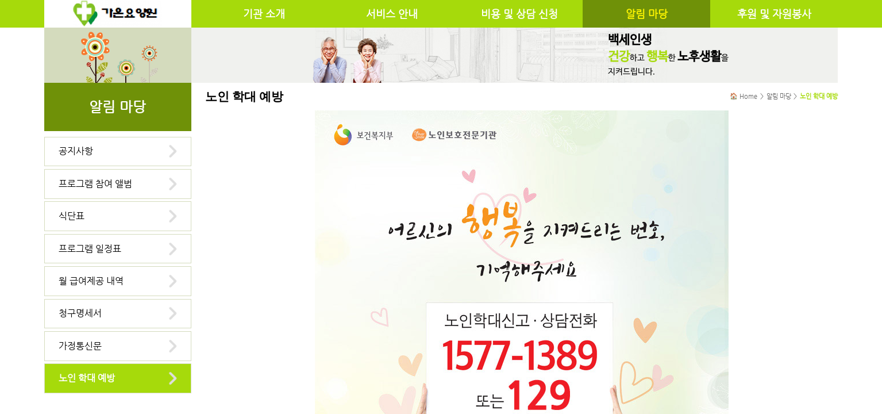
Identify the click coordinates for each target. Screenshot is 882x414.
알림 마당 (647, 14)
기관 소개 (264, 14)
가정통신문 (80, 345)
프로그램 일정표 (90, 248)
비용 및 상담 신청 (519, 14)
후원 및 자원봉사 (774, 14)
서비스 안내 (392, 14)
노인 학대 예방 (87, 378)
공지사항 (76, 150)
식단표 (71, 215)
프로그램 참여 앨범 (95, 183)
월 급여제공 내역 (91, 280)
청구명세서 (80, 313)
